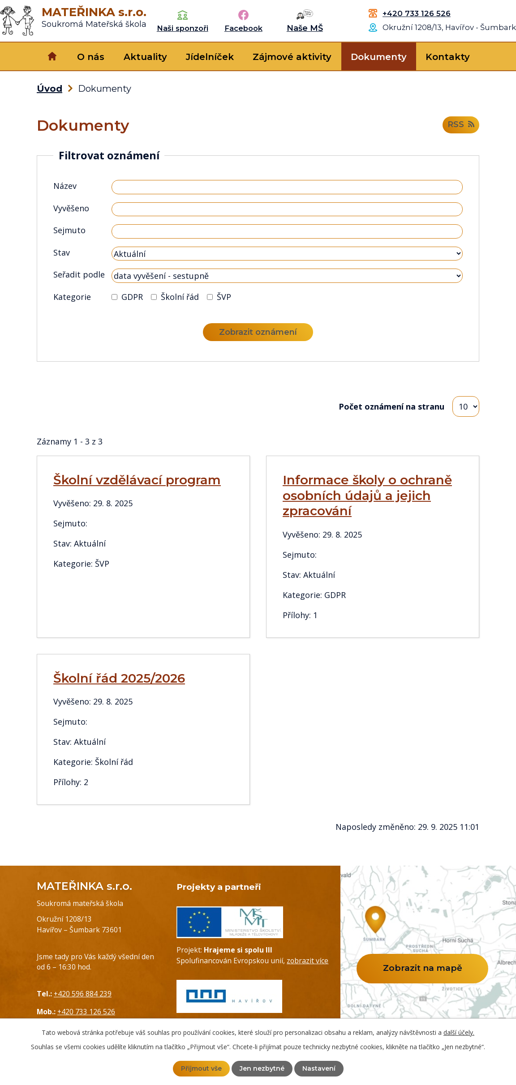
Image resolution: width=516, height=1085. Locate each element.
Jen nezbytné (262, 1068)
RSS (460, 125)
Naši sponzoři (182, 28)
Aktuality (145, 56)
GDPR (132, 296)
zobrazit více (307, 960)
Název (65, 185)
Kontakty (448, 56)
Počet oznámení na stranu (391, 406)
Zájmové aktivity (292, 56)
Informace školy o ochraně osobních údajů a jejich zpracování (367, 495)
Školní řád (180, 296)
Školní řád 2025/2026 (119, 678)
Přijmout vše (201, 1068)
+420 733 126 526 (417, 13)
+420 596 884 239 (83, 994)
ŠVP (224, 296)
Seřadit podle (79, 274)
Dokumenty (379, 56)
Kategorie (72, 296)
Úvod (52, 56)
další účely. (458, 1032)
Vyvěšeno (71, 208)
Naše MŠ (305, 28)
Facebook (243, 28)
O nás (90, 56)
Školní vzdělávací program (137, 479)
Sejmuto (69, 230)
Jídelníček (210, 56)
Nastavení (318, 1068)
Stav (61, 252)
